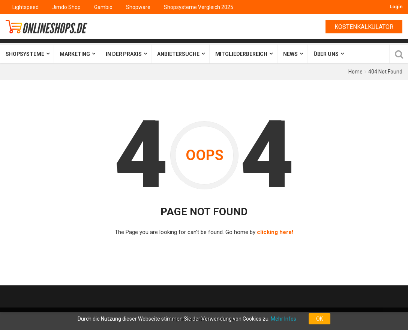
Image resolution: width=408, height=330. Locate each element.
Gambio (103, 7)
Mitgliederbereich (241, 54)
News (290, 54)
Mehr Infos (283, 319)
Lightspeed (25, 7)
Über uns (326, 54)
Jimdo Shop (66, 7)
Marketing (75, 54)
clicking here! (275, 232)
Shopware (138, 7)
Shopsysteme (25, 54)
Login (396, 6)
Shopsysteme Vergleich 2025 (198, 7)
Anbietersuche (178, 54)
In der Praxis (123, 54)
